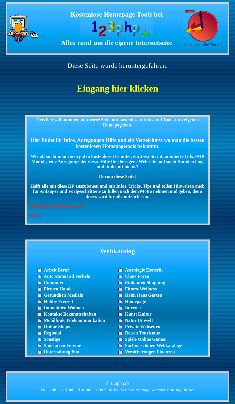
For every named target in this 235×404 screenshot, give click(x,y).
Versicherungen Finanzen (150, 351)
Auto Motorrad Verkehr (67, 276)
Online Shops (57, 326)
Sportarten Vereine (62, 345)
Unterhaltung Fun (61, 351)
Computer (54, 282)
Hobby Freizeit (58, 301)
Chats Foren (137, 276)
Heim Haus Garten (143, 295)
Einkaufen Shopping (145, 282)
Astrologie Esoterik (144, 270)
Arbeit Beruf (56, 270)
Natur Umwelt (139, 320)
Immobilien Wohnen (64, 307)
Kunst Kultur (138, 314)
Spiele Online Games (145, 339)
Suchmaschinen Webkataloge (153, 345)
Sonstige (52, 339)
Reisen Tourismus (142, 332)
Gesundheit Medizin (63, 295)
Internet (133, 307)
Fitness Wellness (141, 288)
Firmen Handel (59, 288)
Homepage (135, 301)
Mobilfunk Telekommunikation (74, 320)
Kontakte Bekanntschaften (70, 314)
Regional (52, 332)
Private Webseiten (142, 326)
